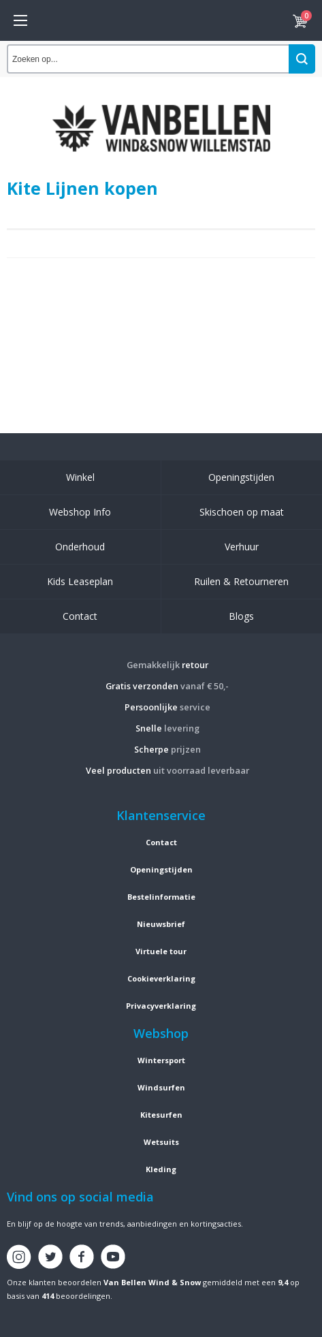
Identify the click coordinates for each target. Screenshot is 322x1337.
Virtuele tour (161, 951)
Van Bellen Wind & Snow (152, 1282)
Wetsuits (161, 1142)
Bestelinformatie (161, 897)
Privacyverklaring (161, 1006)
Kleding (161, 1169)
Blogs (241, 616)
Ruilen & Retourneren (241, 581)
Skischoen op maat (241, 511)
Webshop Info (80, 511)
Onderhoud (80, 546)
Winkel (80, 477)
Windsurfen (161, 1087)
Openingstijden (241, 477)
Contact (80, 616)
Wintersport (161, 1060)
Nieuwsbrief (161, 924)
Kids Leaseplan (80, 581)
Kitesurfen (161, 1115)
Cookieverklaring (161, 978)
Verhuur (242, 546)
